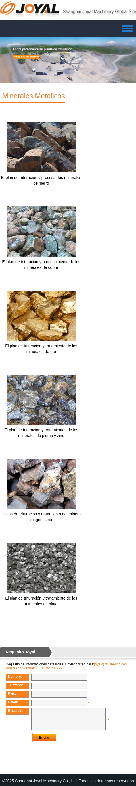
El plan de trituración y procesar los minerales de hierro (41, 180)
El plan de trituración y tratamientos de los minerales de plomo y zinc (41, 433)
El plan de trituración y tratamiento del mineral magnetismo (41, 517)
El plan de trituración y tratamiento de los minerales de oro (41, 349)
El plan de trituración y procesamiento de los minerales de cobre (41, 264)
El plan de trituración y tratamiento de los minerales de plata (41, 601)
